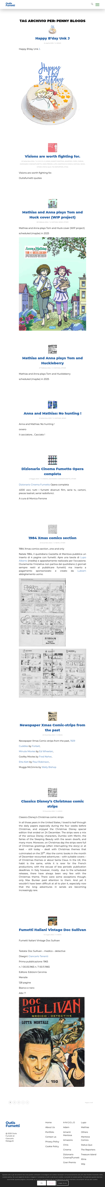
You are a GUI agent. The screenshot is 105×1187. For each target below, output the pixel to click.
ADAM (48, 161)
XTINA (66, 167)
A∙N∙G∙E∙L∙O (41, 161)
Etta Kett (24, 762)
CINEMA (80, 161)
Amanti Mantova (67, 1134)
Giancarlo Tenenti (38, 956)
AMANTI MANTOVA (57, 161)
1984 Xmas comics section (52, 538)
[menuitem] (91, 4)
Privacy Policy (52, 1141)
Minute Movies (27, 751)
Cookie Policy (52, 1146)
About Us (50, 1127)
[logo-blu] (10, 4)
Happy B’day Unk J (52, 38)
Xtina (83, 1159)
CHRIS (75, 161)
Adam (66, 1127)
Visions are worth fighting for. (52, 156)
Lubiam (81, 570)
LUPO (55, 164)
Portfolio (49, 1132)
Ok (41, 1183)
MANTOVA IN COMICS (65, 164)
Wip (83, 1164)
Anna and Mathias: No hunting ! (52, 413)
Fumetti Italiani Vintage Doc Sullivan (52, 930)
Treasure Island (88, 1154)
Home (48, 1122)
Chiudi (51, 1183)
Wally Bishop (49, 767)
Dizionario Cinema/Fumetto (71, 1156)
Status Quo (86, 1145)
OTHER (39, 167)
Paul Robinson (41, 762)
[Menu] (96, 4)
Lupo (83, 1122)
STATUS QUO (46, 167)
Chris (65, 1145)
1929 (72, 741)
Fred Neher (45, 756)
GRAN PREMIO (47, 164)
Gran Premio (69, 1162)
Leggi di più (62, 1183)
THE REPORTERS (58, 167)
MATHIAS (76, 164)
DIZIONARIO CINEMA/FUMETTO (31, 164)
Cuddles (23, 746)
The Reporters (88, 1149)
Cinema (67, 1149)
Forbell (36, 746)
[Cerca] (91, 4)
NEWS (59, 43)
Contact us (50, 1137)
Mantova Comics (85, 1138)
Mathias (85, 1127)
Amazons (68, 1140)
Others (84, 1132)
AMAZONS (68, 161)
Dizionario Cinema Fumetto (34, 484)
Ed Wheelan (46, 751)
